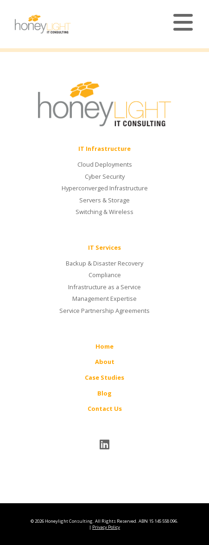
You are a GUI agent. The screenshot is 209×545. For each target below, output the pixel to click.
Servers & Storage (104, 200)
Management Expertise (104, 298)
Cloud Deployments (104, 164)
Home (104, 346)
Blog (104, 393)
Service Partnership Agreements (104, 310)
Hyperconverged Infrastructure (105, 188)
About (104, 361)
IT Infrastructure (104, 148)
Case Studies (104, 377)
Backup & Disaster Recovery (104, 263)
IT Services (104, 247)
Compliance (105, 275)
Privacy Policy (106, 527)
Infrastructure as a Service (104, 287)
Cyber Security (105, 176)
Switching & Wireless (104, 212)
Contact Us (105, 408)
